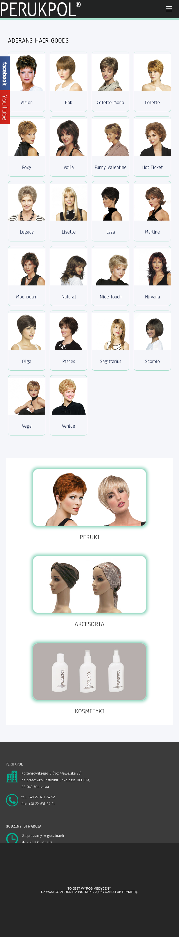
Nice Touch (111, 297)
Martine (152, 232)
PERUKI (90, 537)
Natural (68, 297)
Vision (27, 102)
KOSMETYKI (89, 711)
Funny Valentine (111, 167)
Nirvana (152, 297)
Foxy (26, 167)
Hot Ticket (152, 167)
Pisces (68, 361)
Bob (68, 102)
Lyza (110, 232)
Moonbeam (26, 297)
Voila (69, 167)
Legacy (27, 232)
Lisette (69, 232)
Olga (26, 361)
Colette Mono (110, 102)
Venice (68, 426)
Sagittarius (110, 361)
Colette (152, 102)
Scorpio (152, 361)
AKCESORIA (89, 624)
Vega (27, 426)
